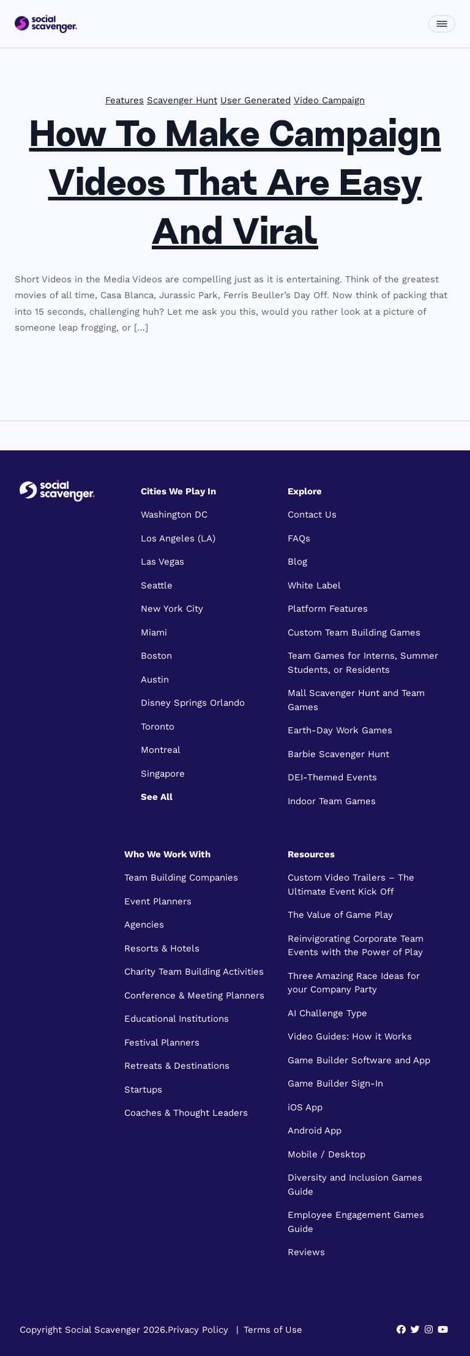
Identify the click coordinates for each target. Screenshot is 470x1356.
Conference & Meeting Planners (194, 995)
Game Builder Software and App (359, 1060)
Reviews (306, 1252)
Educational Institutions (176, 1018)
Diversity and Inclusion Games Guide (355, 1184)
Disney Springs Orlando (193, 702)
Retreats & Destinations (176, 1065)
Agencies (144, 924)
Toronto (157, 726)
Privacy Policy (198, 1329)
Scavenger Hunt (182, 100)
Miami (154, 632)
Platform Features (328, 608)
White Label (314, 585)
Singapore (163, 773)
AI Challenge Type (327, 1013)
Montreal (161, 749)
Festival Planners (162, 1042)
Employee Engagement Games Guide (356, 1221)
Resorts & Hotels (162, 948)
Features (124, 100)
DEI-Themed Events (332, 777)
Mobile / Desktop (326, 1154)
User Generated (255, 100)
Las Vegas (162, 561)
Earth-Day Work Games (340, 730)
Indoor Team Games (332, 801)
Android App (314, 1130)
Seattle (157, 585)
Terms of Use (273, 1329)
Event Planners (158, 901)
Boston (156, 655)
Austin (155, 679)
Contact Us (312, 514)
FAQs (299, 538)
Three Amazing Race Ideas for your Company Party (354, 982)
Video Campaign (329, 100)
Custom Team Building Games (354, 632)
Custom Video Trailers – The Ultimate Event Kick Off (351, 884)
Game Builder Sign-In (335, 1083)
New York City (172, 608)
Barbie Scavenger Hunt (338, 754)
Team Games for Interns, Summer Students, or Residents (363, 662)
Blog (297, 561)
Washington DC (174, 514)
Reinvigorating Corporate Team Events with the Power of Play (355, 945)
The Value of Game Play (340, 914)
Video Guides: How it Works (350, 1036)
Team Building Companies (181, 877)
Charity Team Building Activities (194, 971)
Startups (143, 1089)
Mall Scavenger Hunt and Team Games (356, 700)
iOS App (305, 1107)
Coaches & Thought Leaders (186, 1112)
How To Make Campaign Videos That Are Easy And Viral (235, 186)
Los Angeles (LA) (178, 538)
